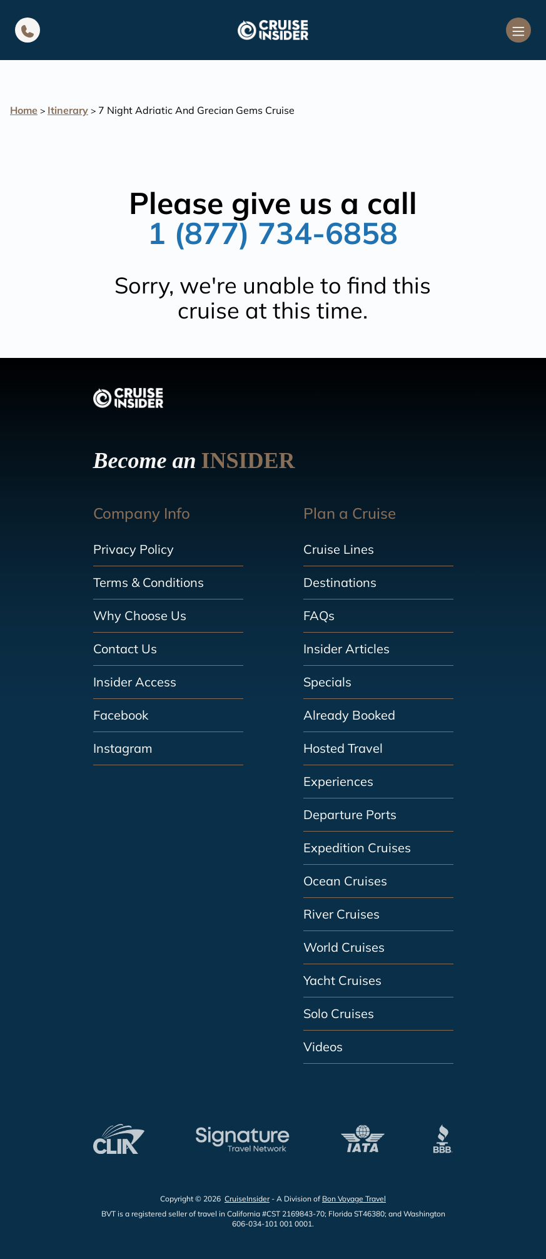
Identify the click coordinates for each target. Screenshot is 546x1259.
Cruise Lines (338, 549)
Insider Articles (346, 648)
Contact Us (125, 648)
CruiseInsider (247, 1198)
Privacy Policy (133, 549)
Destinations (340, 582)
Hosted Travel (343, 748)
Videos (323, 1046)
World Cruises (344, 947)
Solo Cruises (338, 1013)
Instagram (123, 748)
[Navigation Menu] (518, 30)
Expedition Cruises (357, 847)
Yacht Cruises (342, 980)
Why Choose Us (139, 615)
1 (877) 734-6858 (273, 233)
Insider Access (134, 682)
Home (24, 110)
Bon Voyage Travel (354, 1198)
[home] (273, 30)
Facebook (120, 715)
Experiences (338, 781)
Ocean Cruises (345, 881)
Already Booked (349, 715)
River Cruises (341, 914)
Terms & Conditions (148, 582)
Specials (327, 682)
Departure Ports (350, 814)
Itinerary (68, 110)
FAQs (319, 615)
